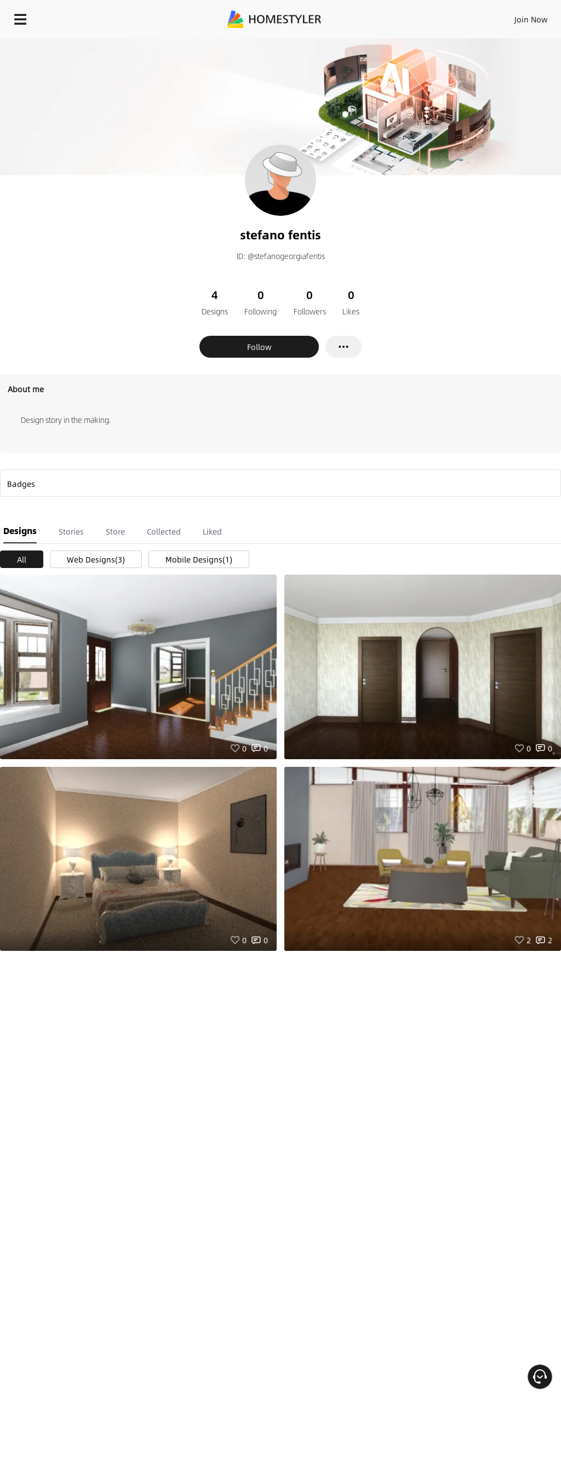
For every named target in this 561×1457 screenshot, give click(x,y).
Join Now (531, 19)
